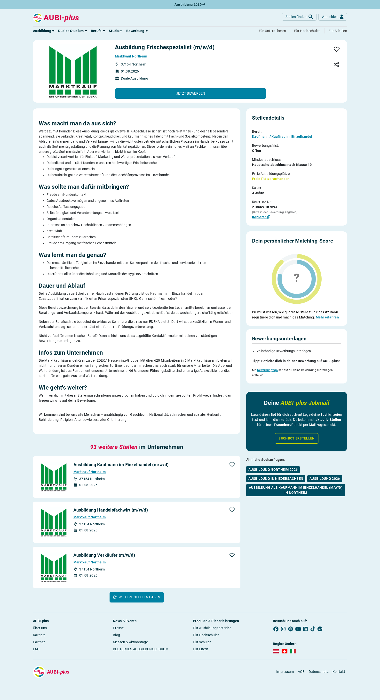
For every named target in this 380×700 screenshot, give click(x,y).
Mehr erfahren (327, 317)
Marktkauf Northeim (131, 56)
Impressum (285, 672)
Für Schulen (202, 642)
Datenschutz (319, 672)
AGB (301, 672)
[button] (43, 31)
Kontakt (338, 672)
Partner (39, 642)
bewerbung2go (267, 360)
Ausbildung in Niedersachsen (275, 466)
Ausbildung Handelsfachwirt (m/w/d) (110, 510)
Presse (118, 628)
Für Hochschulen (206, 635)
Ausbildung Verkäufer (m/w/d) (104, 555)
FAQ (36, 649)
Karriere (39, 635)
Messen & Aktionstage (130, 642)
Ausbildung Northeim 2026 (273, 457)
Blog (116, 635)
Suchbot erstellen (296, 426)
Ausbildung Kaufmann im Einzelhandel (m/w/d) (121, 464)
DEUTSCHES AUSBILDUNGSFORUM (140, 649)
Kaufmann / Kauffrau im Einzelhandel (282, 136)
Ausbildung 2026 (189, 4)
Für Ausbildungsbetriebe (212, 628)
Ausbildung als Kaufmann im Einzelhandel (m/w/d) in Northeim (295, 477)
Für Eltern (200, 649)
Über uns (40, 628)
